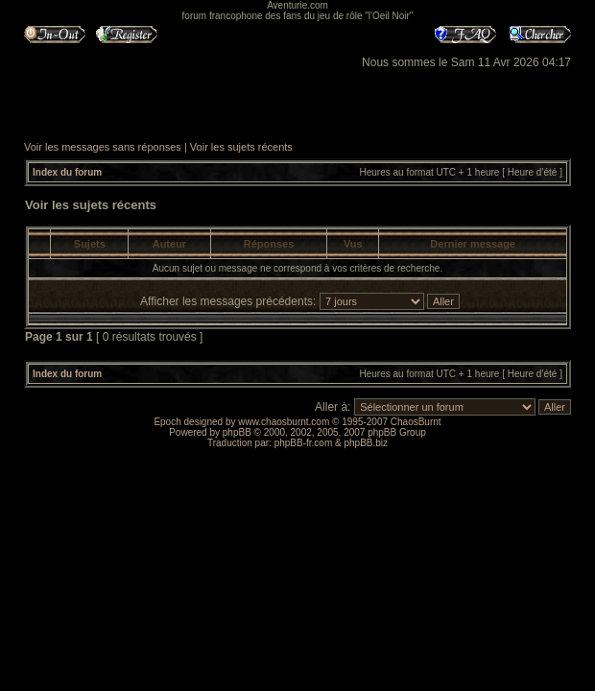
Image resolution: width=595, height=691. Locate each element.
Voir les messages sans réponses (102, 147)
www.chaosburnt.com (283, 422)
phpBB (237, 432)
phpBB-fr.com (303, 443)
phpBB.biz (366, 443)
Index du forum (67, 172)
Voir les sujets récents (241, 147)
